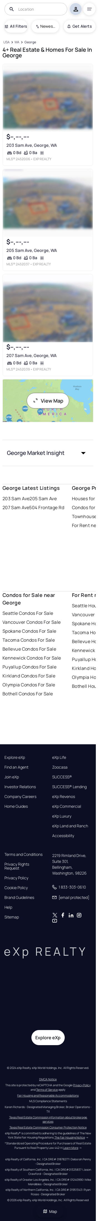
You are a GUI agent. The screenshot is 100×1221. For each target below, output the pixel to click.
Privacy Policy (16, 878)
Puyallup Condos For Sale (29, 667)
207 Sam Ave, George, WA (31, 355)
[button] (48, 453)
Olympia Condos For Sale (28, 685)
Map (50, 1211)
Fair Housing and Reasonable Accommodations (48, 1095)
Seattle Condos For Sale (27, 613)
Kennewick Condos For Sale (31, 658)
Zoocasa (60, 767)
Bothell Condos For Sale (27, 694)
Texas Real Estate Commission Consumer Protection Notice (48, 1127)
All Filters (16, 26)
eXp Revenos (63, 797)
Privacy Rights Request (16, 866)
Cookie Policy (16, 888)
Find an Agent (16, 767)
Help (8, 907)
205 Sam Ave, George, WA (31, 250)
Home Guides (16, 806)
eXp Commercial (66, 806)
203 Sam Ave (16, 498)
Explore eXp (14, 757)
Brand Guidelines (19, 897)
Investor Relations (20, 787)
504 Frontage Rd (46, 507)
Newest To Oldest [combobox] (47, 26)
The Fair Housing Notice (69, 1137)
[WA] (17, 42)
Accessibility (63, 836)
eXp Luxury (61, 816)
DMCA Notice (48, 1079)
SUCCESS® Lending (69, 787)
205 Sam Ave (43, 498)
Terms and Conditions (23, 854)
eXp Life (59, 757)
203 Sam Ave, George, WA (31, 145)
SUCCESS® (62, 777)
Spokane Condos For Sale (29, 631)
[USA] (6, 42)
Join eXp (11, 777)
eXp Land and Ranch (70, 826)
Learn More (70, 1148)
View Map (48, 400)
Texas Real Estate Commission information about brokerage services (48, 1119)
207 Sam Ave (15, 507)
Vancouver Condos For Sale (31, 622)
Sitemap (11, 917)
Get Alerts (80, 26)
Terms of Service (47, 1090)
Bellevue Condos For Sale (29, 649)
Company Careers (20, 797)
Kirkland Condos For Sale (29, 676)
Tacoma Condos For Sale (28, 640)
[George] (30, 42)
